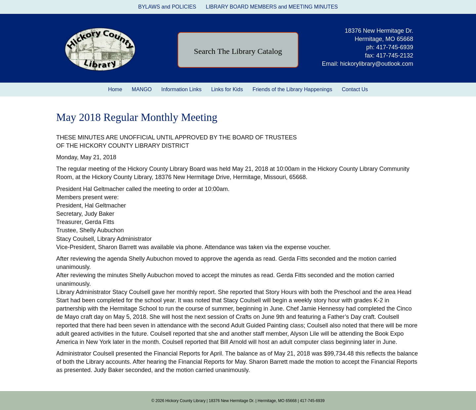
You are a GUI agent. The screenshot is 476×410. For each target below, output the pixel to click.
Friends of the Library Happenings (292, 89)
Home (115, 89)
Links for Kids (227, 89)
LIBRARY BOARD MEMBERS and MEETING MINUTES (272, 7)
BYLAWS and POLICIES (167, 7)
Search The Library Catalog (238, 51)
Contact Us (355, 89)
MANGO (142, 89)
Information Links (181, 89)
